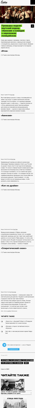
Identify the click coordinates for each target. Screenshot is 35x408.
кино (26, 363)
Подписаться (13, 349)
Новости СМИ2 (5, 369)
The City (4, 2)
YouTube (12, 94)
